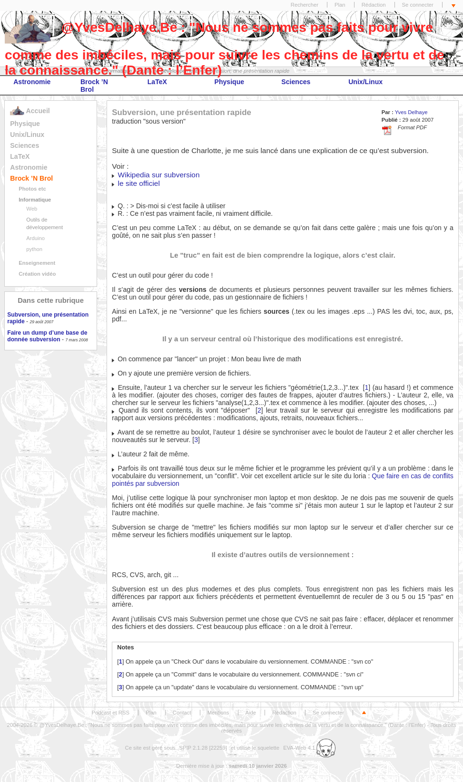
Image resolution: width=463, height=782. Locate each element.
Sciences (295, 82)
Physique (230, 82)
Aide (251, 712)
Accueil (29, 111)
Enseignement (37, 263)
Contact (182, 712)
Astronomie (31, 82)
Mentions (218, 712)
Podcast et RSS (110, 712)
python (34, 249)
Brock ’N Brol (94, 85)
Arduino (35, 238)
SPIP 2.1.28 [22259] (203, 748)
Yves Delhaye (411, 112)
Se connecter (417, 5)
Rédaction (374, 5)
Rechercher (304, 5)
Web (31, 209)
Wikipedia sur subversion (159, 175)
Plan (340, 5)
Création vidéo (37, 274)
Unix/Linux (365, 82)
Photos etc (32, 189)
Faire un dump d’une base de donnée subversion (47, 336)
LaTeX (157, 82)
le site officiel (139, 183)
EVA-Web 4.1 (309, 748)
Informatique (35, 200)
